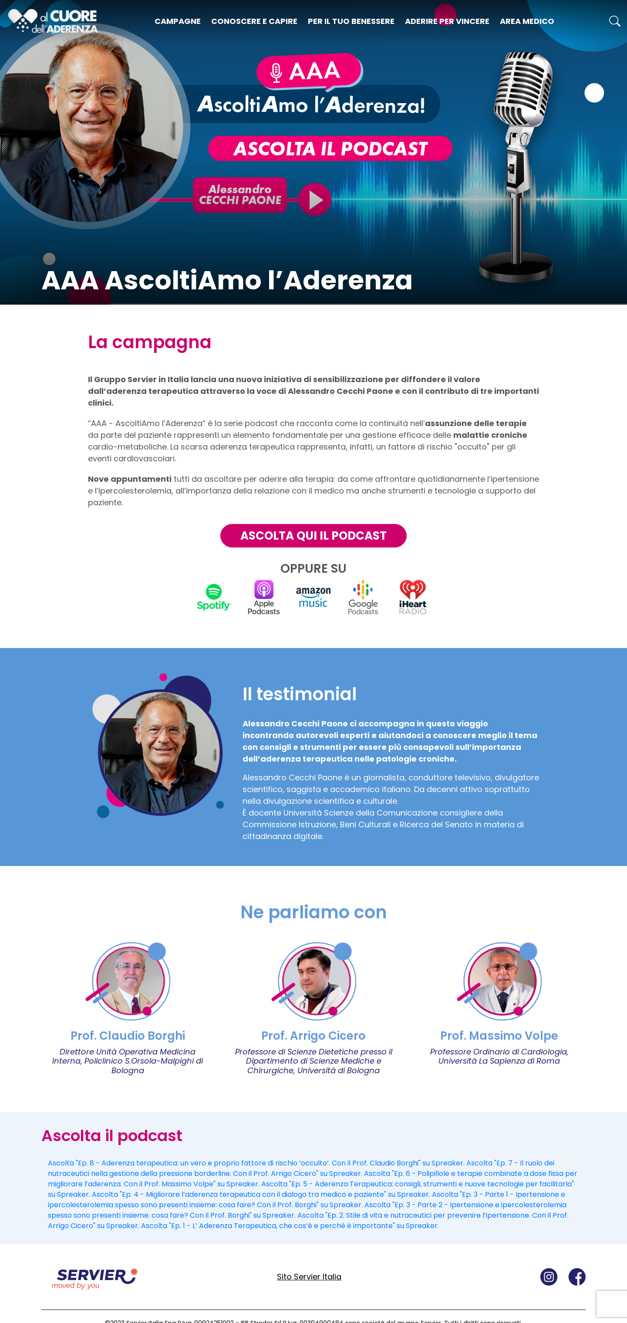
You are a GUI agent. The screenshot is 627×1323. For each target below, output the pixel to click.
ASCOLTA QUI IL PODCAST (313, 536)
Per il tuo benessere (351, 21)
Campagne (178, 21)
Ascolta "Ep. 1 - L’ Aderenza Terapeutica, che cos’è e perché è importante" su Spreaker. (290, 1226)
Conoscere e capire (254, 21)
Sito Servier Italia (309, 1276)
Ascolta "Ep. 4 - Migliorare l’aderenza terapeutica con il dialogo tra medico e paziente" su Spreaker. (261, 1194)
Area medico (527, 21)
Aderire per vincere (447, 21)
